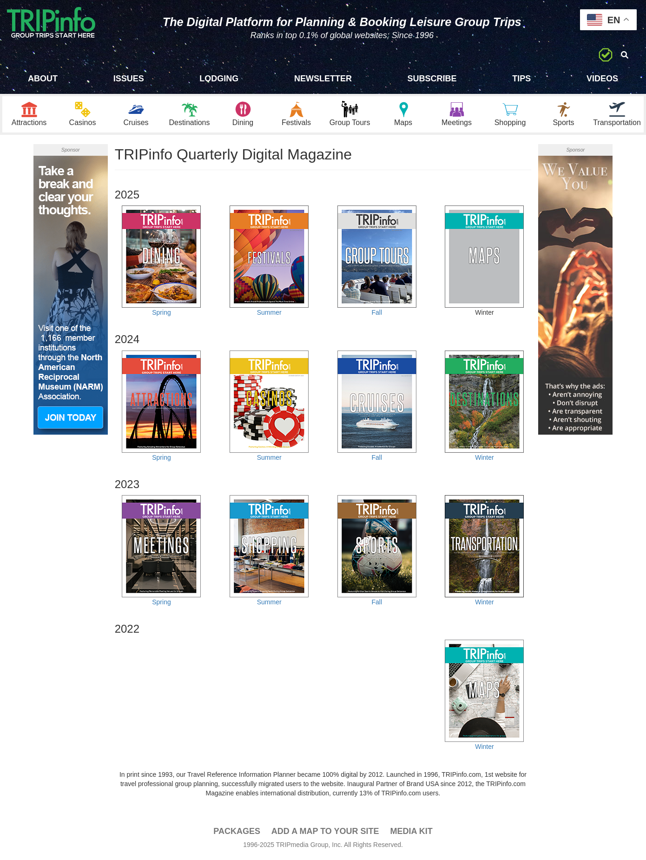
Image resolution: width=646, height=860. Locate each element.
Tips (521, 78)
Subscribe (432, 78)
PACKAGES (236, 832)
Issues (128, 78)
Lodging (218, 78)
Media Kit (411, 832)
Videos (602, 78)
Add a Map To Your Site (325, 832)
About (43, 78)
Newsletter (323, 78)
